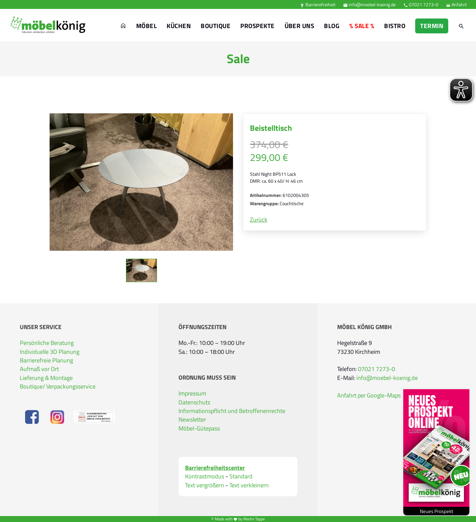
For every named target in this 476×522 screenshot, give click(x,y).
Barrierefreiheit (318, 4)
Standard (241, 476)
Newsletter (192, 419)
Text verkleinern (249, 485)
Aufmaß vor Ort (39, 369)
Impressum (192, 393)
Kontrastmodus (204, 476)
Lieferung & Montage (46, 378)
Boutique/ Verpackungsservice (58, 386)
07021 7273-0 (420, 4)
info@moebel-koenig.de (369, 4)
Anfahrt (456, 4)
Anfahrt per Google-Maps (369, 395)
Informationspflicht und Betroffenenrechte (231, 411)
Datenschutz (194, 402)
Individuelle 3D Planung (49, 352)
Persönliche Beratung (47, 343)
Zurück (258, 219)
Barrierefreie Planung (46, 360)
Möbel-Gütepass (199, 428)
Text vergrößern (204, 485)
